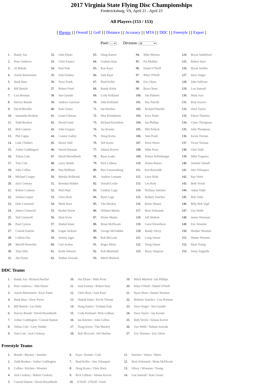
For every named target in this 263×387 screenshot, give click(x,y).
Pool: (105, 43)
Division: (130, 43)
